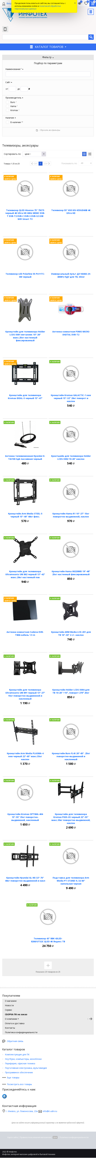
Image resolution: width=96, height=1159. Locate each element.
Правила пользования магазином (35, 1137)
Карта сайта (12, 1137)
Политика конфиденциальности (74, 1137)
